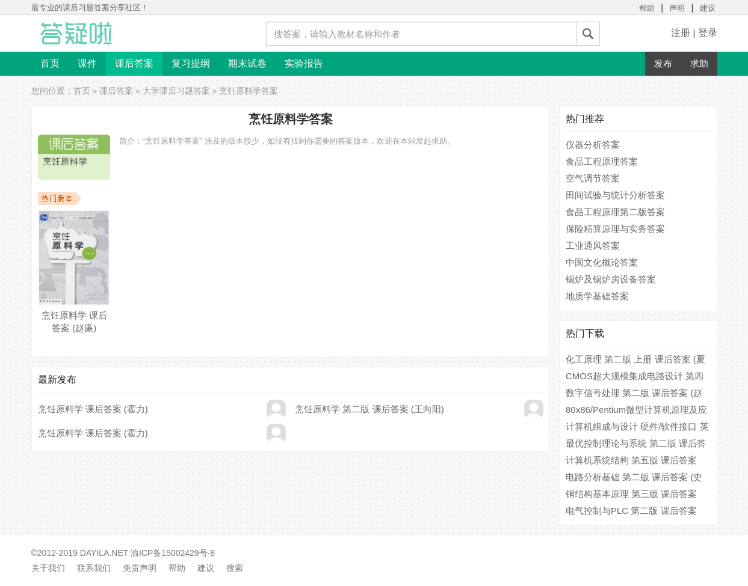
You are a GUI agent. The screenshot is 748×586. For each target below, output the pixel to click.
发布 (663, 63)
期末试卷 (247, 63)
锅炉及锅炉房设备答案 (611, 279)
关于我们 (48, 568)
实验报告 (304, 63)
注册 (680, 33)
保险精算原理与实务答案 (615, 229)
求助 (699, 63)
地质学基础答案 (597, 296)
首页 (50, 63)
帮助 (647, 8)
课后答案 (134, 63)
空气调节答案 (593, 178)
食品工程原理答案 (602, 161)
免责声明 (139, 568)
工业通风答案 (593, 245)
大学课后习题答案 (176, 91)
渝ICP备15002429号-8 (173, 553)
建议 (708, 8)
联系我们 (94, 568)
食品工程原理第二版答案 (615, 212)
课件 (87, 63)
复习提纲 (191, 63)
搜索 (234, 568)
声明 (677, 8)
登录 (707, 33)
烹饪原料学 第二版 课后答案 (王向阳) (369, 409)
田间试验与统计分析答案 (615, 195)
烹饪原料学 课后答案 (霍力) (93, 409)
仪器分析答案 (593, 144)
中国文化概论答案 (602, 262)
